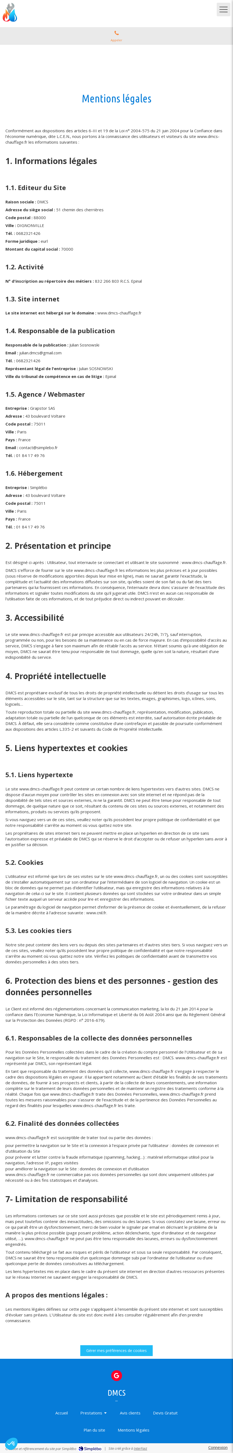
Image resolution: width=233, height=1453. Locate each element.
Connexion (218, 1447)
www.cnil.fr (96, 912)
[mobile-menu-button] (223, 9)
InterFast (140, 1448)
